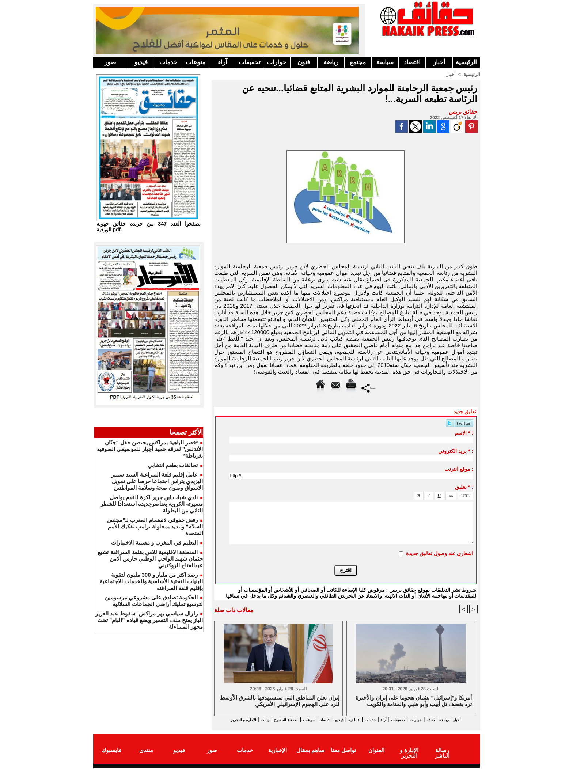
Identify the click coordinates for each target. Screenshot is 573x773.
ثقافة (437, 719)
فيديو (141, 62)
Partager (368, 387)
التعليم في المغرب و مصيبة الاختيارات (154, 542)
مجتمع (358, 62)
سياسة (385, 62)
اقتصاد (412, 62)
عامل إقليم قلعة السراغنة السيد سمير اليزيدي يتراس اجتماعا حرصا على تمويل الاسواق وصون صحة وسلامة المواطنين (157, 481)
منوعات (195, 62)
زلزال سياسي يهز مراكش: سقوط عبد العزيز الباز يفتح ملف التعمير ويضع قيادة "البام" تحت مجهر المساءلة (149, 620)
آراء (222, 62)
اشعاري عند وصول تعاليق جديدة (440, 553)
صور (110, 62)
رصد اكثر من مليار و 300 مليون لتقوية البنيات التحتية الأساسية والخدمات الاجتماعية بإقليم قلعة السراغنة (151, 581)
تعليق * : (464, 486)
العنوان (376, 756)
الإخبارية (277, 756)
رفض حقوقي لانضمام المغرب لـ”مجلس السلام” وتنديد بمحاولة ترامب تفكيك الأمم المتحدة (155, 526)
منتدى (146, 756)
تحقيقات (250, 62)
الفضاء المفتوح (250, 719)
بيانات (222, 719)
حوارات (276, 62)
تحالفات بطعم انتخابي (173, 465)
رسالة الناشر (442, 756)
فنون (303, 62)
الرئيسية (466, 62)
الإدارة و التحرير (344, 726)
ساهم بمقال (310, 756)
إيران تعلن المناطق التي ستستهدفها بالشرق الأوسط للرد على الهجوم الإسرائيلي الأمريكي (279, 701)
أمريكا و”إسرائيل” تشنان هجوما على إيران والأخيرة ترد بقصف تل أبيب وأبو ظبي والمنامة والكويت (414, 701)
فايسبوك (111, 756)
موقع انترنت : (458, 468)
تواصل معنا (343, 756)
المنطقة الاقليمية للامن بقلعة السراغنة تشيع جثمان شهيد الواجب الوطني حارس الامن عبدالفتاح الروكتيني (150, 558)
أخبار (439, 62)
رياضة (330, 62)
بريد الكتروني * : (455, 451)
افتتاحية (339, 719)
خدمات (168, 62)
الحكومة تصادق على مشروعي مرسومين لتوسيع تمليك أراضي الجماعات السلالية (154, 600)
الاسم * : (464, 432)
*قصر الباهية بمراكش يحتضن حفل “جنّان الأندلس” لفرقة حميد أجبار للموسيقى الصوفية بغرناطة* (150, 449)
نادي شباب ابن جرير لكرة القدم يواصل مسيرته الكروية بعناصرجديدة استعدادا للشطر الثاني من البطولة (151, 504)
